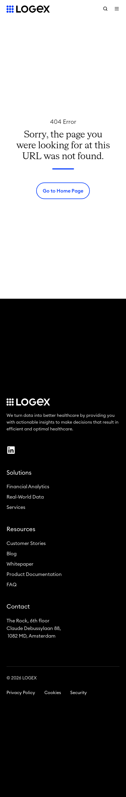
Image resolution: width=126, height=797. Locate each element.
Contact (18, 608)
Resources (21, 531)
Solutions (19, 474)
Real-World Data (25, 498)
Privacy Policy (21, 694)
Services (16, 508)
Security (78, 694)
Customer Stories (26, 544)
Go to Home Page (63, 190)
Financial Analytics (28, 488)
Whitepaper (20, 565)
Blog (12, 555)
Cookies (52, 694)
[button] (105, 8)
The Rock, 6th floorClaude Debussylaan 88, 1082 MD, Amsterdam (34, 630)
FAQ (12, 586)
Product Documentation (34, 575)
